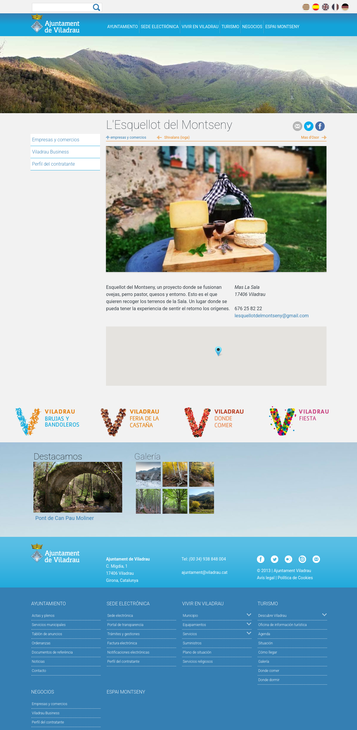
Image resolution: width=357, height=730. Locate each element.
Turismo (230, 26)
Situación (265, 643)
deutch (345, 7)
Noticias (38, 661)
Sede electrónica (160, 26)
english (325, 7)
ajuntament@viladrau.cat (204, 572)
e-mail (297, 126)
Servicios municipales (49, 625)
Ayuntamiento (122, 26)
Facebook (320, 126)
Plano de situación (197, 652)
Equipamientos (217, 624)
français (335, 7)
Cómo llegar (267, 652)
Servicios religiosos (198, 661)
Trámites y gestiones (123, 634)
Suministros (192, 643)
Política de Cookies (295, 577)
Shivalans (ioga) (176, 137)
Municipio (217, 615)
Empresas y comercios (55, 140)
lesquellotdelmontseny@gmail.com (271, 315)
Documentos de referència (52, 652)
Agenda (264, 634)
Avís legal (265, 577)
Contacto (39, 671)
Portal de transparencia (125, 625)
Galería (263, 661)
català (306, 7)
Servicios (217, 633)
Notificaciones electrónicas (128, 652)
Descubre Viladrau (292, 615)
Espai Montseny (282, 26)
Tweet (308, 126)
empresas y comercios (128, 137)
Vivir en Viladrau (200, 26)
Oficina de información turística (282, 625)
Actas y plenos (43, 616)
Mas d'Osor (310, 137)
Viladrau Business (50, 152)
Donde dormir (268, 680)
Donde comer (268, 671)
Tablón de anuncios (47, 634)
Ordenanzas (41, 643)
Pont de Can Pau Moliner (64, 518)
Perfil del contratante (53, 164)
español (315, 7)
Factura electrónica (122, 643)
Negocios (252, 26)
